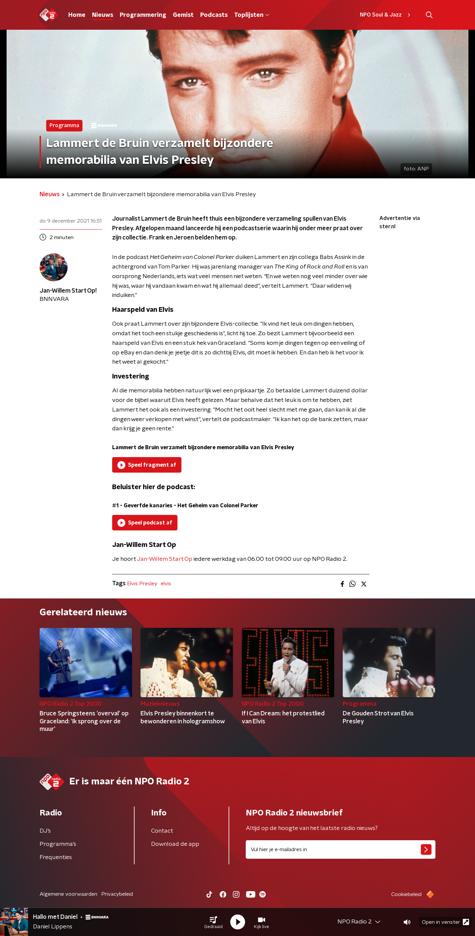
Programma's (58, 844)
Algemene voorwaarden (68, 894)
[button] (213, 922)
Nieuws (102, 15)
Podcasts (214, 15)
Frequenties (56, 857)
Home (76, 15)
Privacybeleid (117, 894)
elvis (166, 583)
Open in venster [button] (445, 922)
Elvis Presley (142, 583)
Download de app (175, 844)
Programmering (143, 15)
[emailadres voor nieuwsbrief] (340, 849)
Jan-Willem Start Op (164, 559)
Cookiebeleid (406, 894)
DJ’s (45, 831)
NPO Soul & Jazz (386, 15)
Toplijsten (251, 15)
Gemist (183, 15)
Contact (162, 831)
